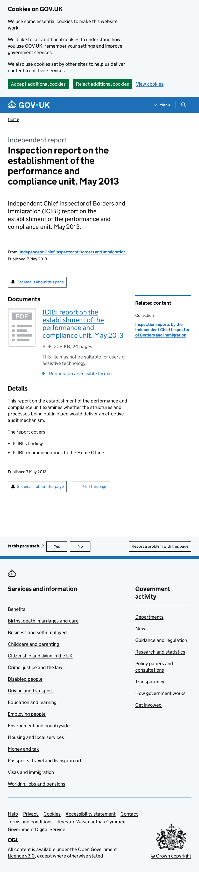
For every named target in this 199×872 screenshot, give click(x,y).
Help (13, 814)
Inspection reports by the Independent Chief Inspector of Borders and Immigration (162, 330)
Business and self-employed (37, 632)
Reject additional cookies (102, 84)
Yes (60, 546)
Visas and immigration (31, 772)
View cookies (150, 84)
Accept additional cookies (38, 84)
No (84, 546)
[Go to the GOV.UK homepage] (29, 105)
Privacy (31, 814)
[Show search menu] (183, 105)
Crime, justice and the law (35, 667)
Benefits (16, 609)
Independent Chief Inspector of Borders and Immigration (73, 252)
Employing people (27, 714)
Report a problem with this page (160, 546)
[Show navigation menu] (161, 105)
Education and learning (32, 702)
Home (13, 119)
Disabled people (25, 679)
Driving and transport (30, 691)
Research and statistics (160, 652)
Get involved (148, 705)
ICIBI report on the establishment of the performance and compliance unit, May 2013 (82, 324)
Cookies (52, 814)
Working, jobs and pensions (36, 784)
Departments (149, 617)
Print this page (94, 486)
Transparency (149, 682)
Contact (129, 814)
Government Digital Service (36, 829)
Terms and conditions (30, 822)
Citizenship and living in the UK (40, 656)
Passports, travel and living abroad (44, 761)
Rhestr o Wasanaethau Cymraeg (91, 822)
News (141, 629)
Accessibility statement (91, 814)
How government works (160, 693)
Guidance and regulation (161, 640)
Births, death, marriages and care (43, 621)
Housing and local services (36, 737)
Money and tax (23, 749)
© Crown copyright (171, 856)
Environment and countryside (39, 726)
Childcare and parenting (33, 644)
